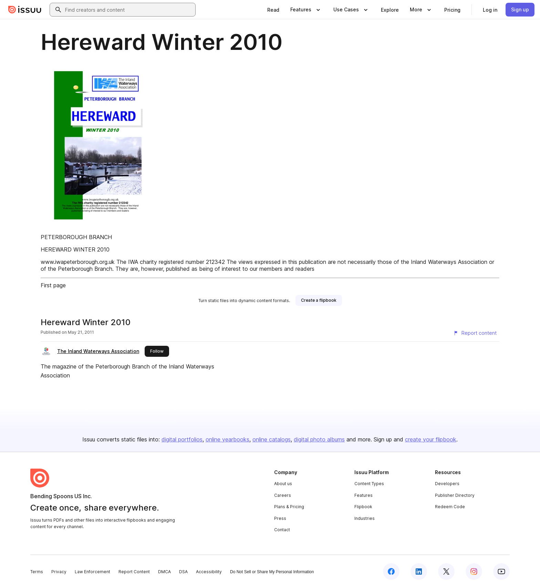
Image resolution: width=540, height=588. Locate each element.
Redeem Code (450, 506)
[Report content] (474, 333)
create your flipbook (430, 439)
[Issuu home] (25, 9)
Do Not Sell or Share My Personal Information (272, 571)
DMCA (164, 571)
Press (280, 518)
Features (363, 495)
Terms (36, 571)
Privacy (58, 571)
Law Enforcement (92, 571)
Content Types (369, 483)
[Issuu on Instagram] (474, 571)
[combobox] (129, 9)
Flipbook (363, 506)
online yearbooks (227, 439)
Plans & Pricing (289, 506)
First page (53, 285)
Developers (447, 483)
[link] (273, 10)
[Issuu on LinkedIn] (419, 571)
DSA (183, 571)
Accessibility (209, 571)
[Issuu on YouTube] (501, 571)
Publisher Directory (455, 495)
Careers (282, 495)
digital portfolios (182, 439)
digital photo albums (319, 439)
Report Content (134, 571)
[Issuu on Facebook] (391, 571)
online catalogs (271, 439)
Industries (364, 518)
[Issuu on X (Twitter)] (446, 571)
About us (283, 483)
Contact (282, 529)
